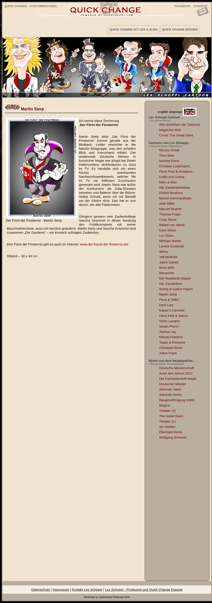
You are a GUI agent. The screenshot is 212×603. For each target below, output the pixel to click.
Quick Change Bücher (180, 29)
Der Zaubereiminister (174, 187)
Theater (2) (167, 411)
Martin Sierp (32, 109)
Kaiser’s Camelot (171, 310)
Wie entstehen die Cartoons (179, 124)
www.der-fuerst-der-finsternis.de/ (104, 244)
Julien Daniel (168, 262)
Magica (164, 405)
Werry (163, 251)
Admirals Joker (170, 389)
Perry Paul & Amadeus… (177, 171)
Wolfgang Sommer (173, 437)
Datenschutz (40, 589)
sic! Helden (167, 427)
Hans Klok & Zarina (173, 316)
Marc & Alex (168, 182)
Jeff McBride (168, 257)
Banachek (166, 273)
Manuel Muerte (170, 209)
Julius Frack (168, 353)
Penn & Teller (169, 300)
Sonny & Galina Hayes (176, 289)
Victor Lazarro (169, 321)
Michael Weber (170, 241)
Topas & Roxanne (172, 342)
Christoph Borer (170, 348)
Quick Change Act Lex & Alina (134, 29)
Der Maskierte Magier (175, 278)
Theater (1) (167, 421)
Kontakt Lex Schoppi (87, 589)
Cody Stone (167, 219)
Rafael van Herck (172, 225)
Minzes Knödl (169, 150)
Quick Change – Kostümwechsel (30, 6)
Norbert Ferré (169, 161)
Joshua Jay (167, 332)
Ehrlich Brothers (171, 193)
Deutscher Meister (172, 384)
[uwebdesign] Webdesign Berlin (114, 597)
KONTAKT (201, 5)
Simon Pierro (168, 326)
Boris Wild (166, 267)
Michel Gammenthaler (175, 198)
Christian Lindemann (174, 166)
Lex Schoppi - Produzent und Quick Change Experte (144, 589)
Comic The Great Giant (176, 135)
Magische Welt (170, 130)
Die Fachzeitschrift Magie (177, 378)
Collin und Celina (171, 177)
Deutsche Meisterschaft (176, 368)
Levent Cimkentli (171, 246)
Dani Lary (166, 305)
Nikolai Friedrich (171, 337)
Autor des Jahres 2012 (176, 373)
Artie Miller (167, 203)
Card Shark (167, 230)
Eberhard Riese (170, 432)
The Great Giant (171, 416)
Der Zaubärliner (170, 283)
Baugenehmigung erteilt (176, 400)
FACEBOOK (182, 5)
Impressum (60, 589)
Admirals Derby (170, 395)
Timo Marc (167, 155)
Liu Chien (166, 235)
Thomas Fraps (170, 214)
